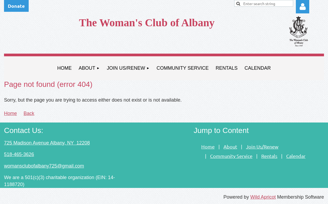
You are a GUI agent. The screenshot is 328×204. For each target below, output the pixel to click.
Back (29, 113)
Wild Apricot (263, 197)
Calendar (295, 156)
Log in (302, 6)
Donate (16, 6)
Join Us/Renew (262, 146)
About (230, 146)
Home (10, 113)
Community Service (231, 156)
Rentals (269, 156)
